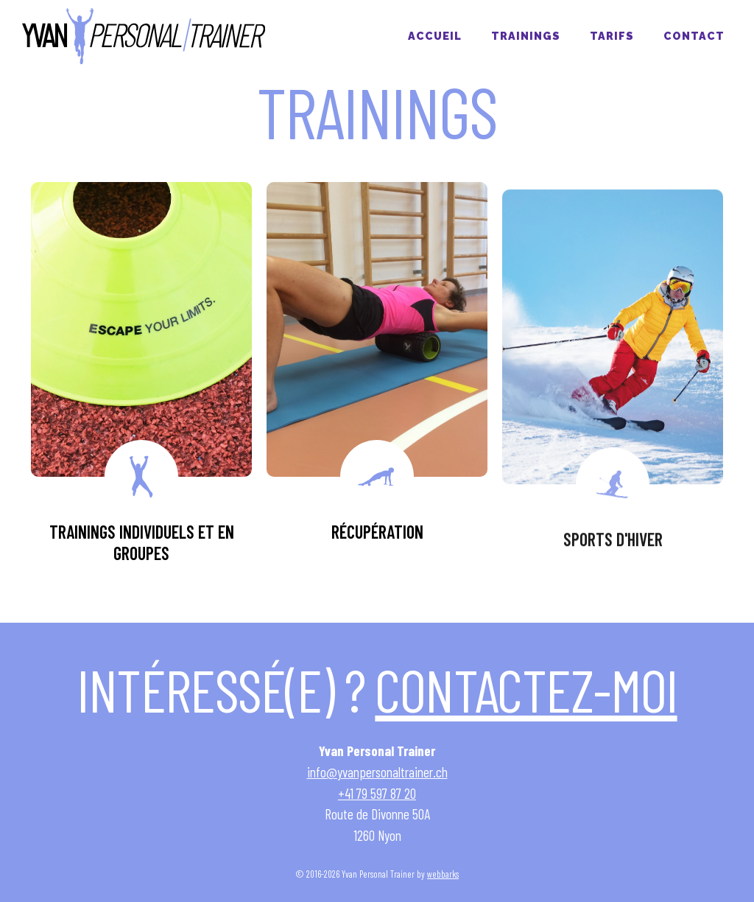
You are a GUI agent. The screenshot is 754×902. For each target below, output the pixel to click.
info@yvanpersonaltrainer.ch (377, 771)
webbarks (443, 874)
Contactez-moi (526, 689)
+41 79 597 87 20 (377, 793)
